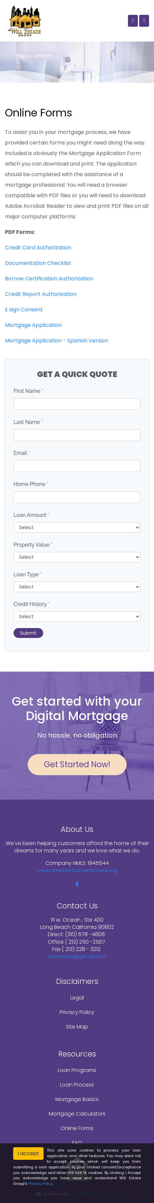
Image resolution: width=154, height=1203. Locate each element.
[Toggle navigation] (144, 21)
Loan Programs (77, 1070)
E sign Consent (24, 309)
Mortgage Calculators (77, 1114)
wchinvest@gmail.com (77, 956)
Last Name (28, 422)
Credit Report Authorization (41, 294)
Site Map (77, 1026)
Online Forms (77, 1128)
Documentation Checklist (38, 263)
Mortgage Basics (77, 1099)
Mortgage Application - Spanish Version (56, 340)
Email (22, 453)
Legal (77, 997)
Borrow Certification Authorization (49, 278)
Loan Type (28, 574)
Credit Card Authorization (38, 247)
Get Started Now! (77, 764)
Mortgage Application (33, 325)
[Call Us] (133, 21)
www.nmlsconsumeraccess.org (77, 870)
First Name (28, 391)
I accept (28, 1153)
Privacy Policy (77, 1012)
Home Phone (31, 484)
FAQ (77, 1143)
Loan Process (77, 1085)
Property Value (33, 545)
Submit (28, 633)
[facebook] (77, 884)
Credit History (31, 604)
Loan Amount (31, 515)
